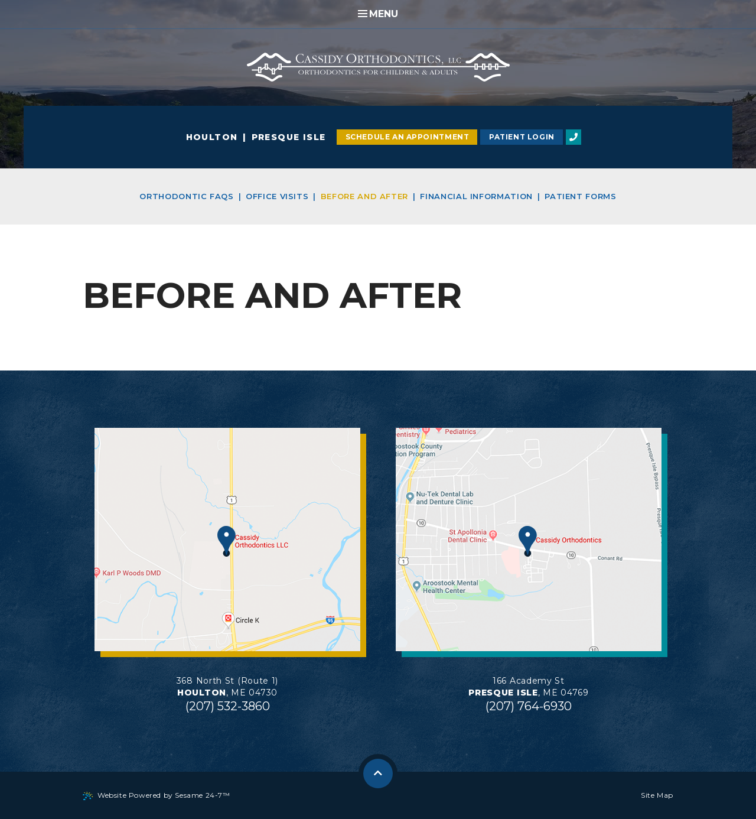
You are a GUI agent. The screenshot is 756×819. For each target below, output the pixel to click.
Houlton (212, 137)
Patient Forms (580, 196)
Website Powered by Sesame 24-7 (156, 795)
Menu (378, 14)
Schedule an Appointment (408, 136)
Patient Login (522, 136)
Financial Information (476, 196)
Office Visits (277, 196)
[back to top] (378, 773)
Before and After (364, 196)
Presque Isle (289, 137)
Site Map (657, 795)
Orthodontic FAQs (186, 196)
